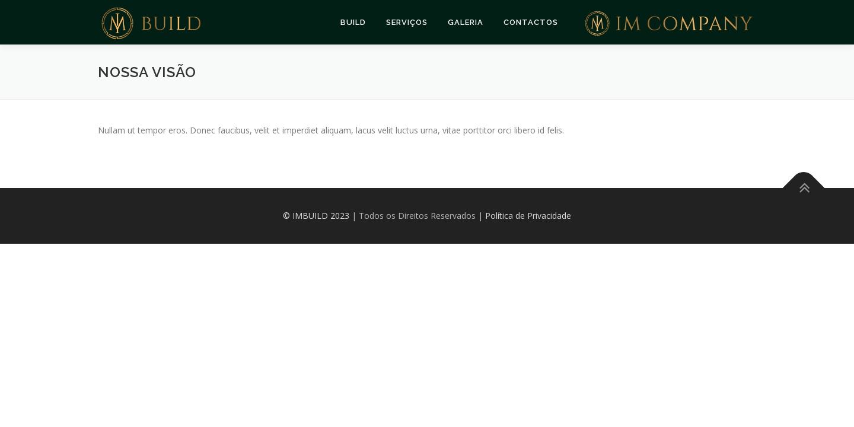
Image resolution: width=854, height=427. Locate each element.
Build (353, 22)
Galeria (465, 22)
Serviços (407, 22)
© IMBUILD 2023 (316, 215)
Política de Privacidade (528, 215)
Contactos (531, 22)
